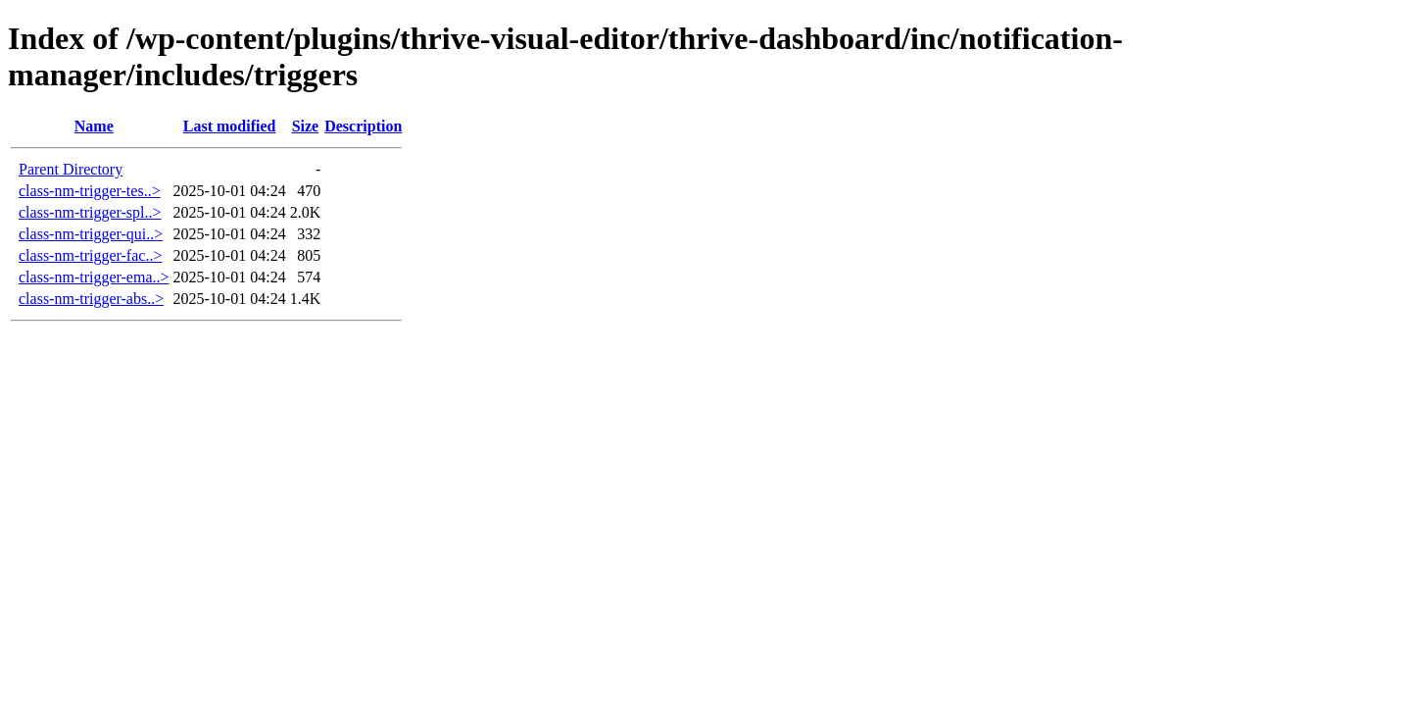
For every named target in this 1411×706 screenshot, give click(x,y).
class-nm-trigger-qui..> (91, 234)
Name (94, 126)
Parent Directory (70, 169)
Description (363, 126)
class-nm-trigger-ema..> (94, 277)
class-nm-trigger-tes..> (90, 190)
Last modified (229, 126)
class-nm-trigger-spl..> (90, 212)
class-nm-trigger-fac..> (90, 255)
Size (305, 126)
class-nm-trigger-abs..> (91, 298)
